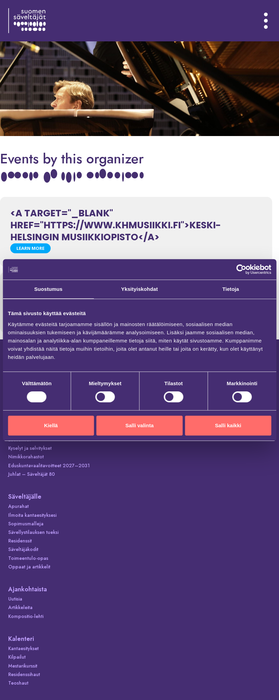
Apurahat (18, 506)
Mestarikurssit (22, 665)
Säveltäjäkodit (23, 549)
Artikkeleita (20, 607)
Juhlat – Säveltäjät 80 (31, 474)
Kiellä (51, 425)
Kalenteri (21, 638)
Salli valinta (139, 425)
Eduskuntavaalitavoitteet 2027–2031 (49, 465)
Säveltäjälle (24, 496)
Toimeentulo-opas (28, 558)
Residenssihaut (24, 674)
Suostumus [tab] (48, 289)
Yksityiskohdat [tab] (139, 289)
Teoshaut (18, 682)
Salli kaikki (228, 425)
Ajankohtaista (27, 589)
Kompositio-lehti (25, 616)
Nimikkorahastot (26, 456)
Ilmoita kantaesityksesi (32, 515)
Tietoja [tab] (230, 289)
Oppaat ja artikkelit (29, 566)
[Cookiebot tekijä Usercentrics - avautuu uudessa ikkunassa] (241, 269)
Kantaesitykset (23, 648)
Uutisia (15, 598)
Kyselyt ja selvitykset (30, 448)
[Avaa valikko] (266, 20)
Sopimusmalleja (25, 523)
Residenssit (20, 540)
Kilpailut (17, 657)
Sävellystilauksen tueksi (33, 532)
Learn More (30, 248)
